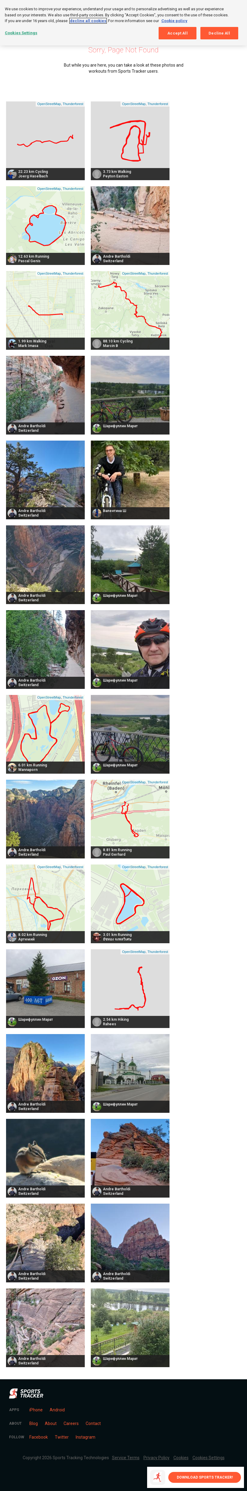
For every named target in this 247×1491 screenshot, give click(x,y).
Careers (71, 1423)
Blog (33, 1423)
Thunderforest (73, 104)
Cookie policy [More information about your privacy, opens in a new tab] (174, 20)
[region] (123, 22)
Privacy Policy (156, 1457)
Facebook (38, 1437)
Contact (93, 1423)
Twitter (62, 1437)
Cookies (181, 1457)
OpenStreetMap (49, 104)
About (51, 1423)
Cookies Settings (209, 1457)
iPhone (36, 1409)
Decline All (219, 33)
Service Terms (126, 1457)
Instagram (85, 1437)
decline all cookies (88, 20)
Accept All (177, 33)
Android (57, 1409)
